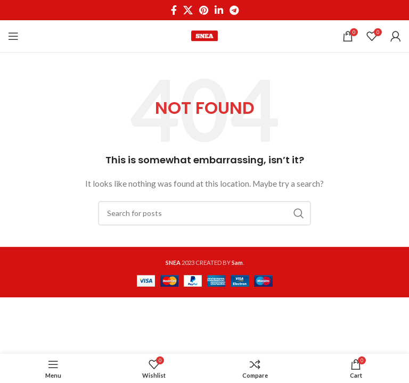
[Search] (204, 213)
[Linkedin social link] (218, 10)
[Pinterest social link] (203, 10)
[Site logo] (204, 35)
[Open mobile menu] (13, 36)
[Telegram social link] (234, 10)
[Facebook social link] (174, 10)
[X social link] (188, 10)
